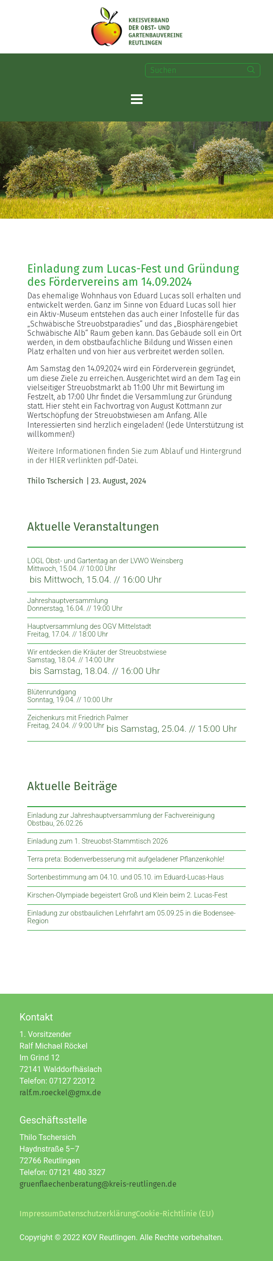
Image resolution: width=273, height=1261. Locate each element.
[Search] (251, 70)
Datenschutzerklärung (97, 1213)
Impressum (39, 1213)
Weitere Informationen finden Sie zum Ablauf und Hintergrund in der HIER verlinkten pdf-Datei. (134, 456)
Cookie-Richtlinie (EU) (175, 1213)
